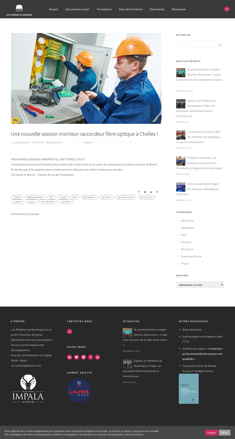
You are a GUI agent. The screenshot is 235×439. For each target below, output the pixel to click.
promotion (66, 201)
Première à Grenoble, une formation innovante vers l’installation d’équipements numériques (199, 163)
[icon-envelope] (226, 9)
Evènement (187, 227)
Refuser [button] (224, 432)
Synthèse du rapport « (202, 354)
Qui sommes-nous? (77, 9)
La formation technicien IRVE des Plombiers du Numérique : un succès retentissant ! (198, 137)
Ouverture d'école (125, 142)
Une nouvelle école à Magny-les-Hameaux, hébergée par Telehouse (198, 189)
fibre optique (89, 197)
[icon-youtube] (98, 357)
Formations (104, 9)
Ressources (179, 9)
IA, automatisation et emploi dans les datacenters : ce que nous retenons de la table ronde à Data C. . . (199, 77)
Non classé (187, 249)
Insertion (106, 142)
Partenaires (157, 9)
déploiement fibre (35, 197)
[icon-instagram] (84, 357)
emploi (63, 197)
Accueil (53, 9)
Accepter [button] (211, 432)
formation (106, 197)
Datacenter (187, 220)
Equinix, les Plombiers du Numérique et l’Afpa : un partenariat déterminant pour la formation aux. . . (196, 108)
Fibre (96, 142)
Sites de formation (130, 9)
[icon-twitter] (77, 357)
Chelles (16, 197)
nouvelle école (48, 201)
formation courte (125, 197)
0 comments (72, 142)
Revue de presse (192, 329)
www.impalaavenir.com (28, 365)
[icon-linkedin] (70, 357)
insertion (17, 201)
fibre (75, 197)
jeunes (31, 201)
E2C (51, 197)
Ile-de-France (146, 197)
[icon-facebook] (91, 357)
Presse (185, 263)
